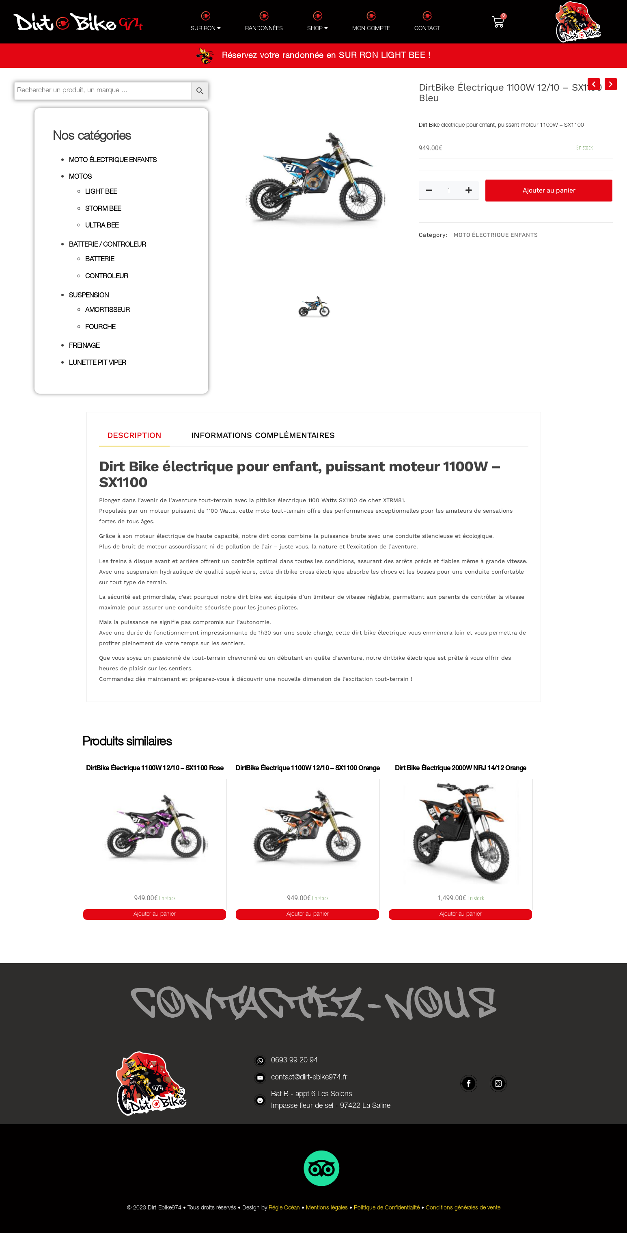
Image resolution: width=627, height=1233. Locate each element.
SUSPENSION (89, 296)
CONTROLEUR (106, 277)
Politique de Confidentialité (387, 1208)
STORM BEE (103, 209)
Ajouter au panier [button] (154, 914)
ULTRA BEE (102, 226)
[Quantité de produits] (449, 190)
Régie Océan (284, 1208)
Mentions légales (327, 1208)
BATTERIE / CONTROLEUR (107, 245)
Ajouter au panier (549, 190)
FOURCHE (100, 328)
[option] (313, 179)
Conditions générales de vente (463, 1208)
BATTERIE (99, 260)
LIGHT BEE (101, 192)
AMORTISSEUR (107, 311)
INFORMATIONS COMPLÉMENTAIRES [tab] (263, 435)
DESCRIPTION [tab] (134, 435)
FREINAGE (84, 346)
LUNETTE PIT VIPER (97, 363)
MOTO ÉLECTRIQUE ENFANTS (113, 161)
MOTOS (80, 177)
